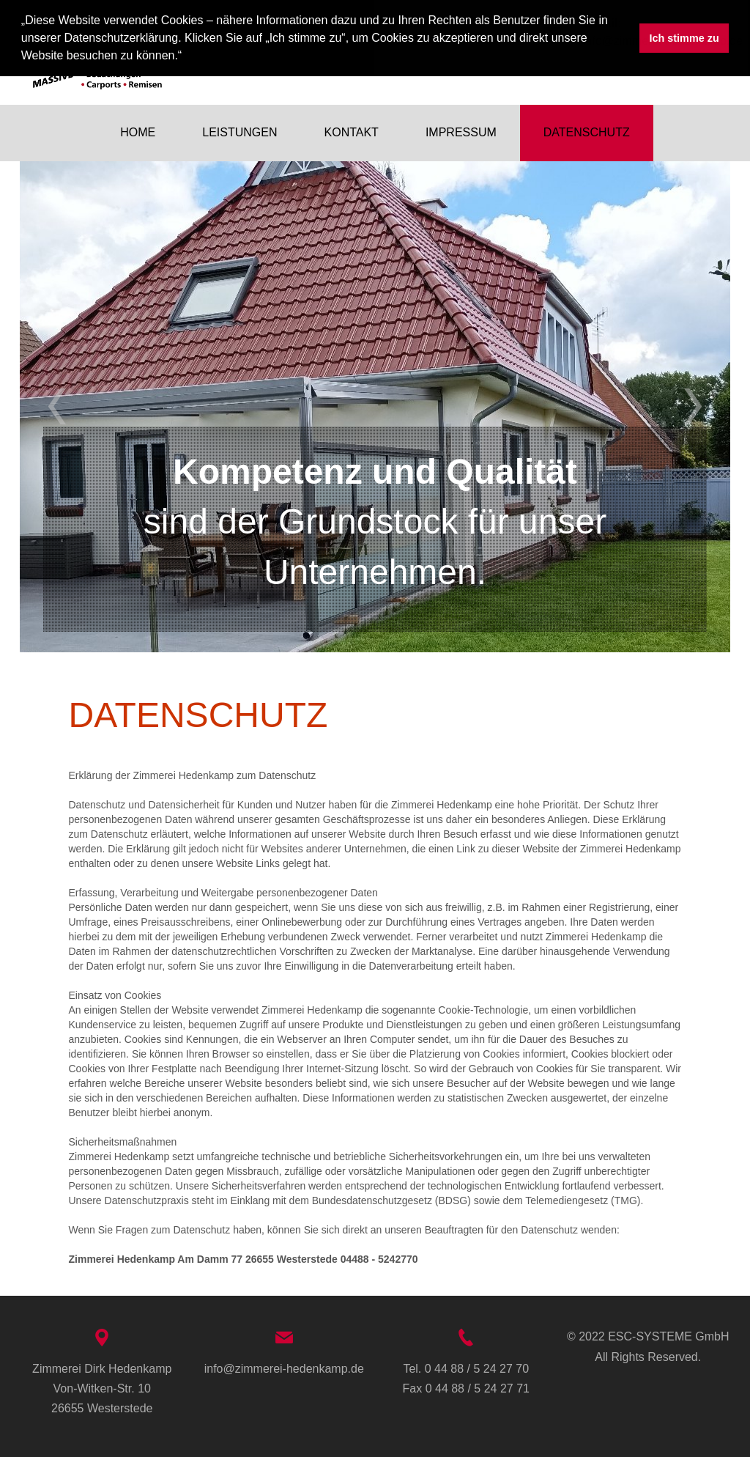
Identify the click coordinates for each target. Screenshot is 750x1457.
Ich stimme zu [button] (684, 38)
